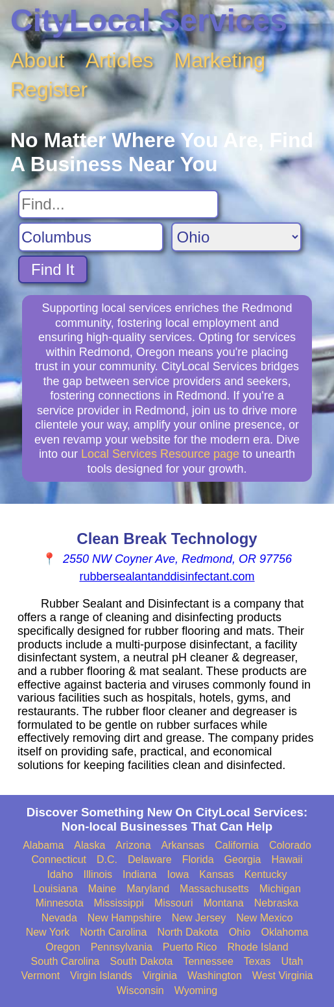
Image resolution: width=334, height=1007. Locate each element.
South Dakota (141, 961)
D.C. (107, 859)
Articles (120, 60)
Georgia (242, 859)
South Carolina (65, 961)
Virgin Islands (101, 975)
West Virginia (282, 975)
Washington (214, 975)
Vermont (40, 975)
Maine (102, 888)
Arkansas (183, 845)
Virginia (160, 975)
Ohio (240, 932)
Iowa (178, 874)
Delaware (150, 859)
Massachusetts (214, 888)
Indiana (140, 874)
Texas (257, 961)
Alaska (89, 845)
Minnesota (60, 902)
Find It (53, 269)
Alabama (43, 845)
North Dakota (187, 932)
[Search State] (236, 237)
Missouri (173, 902)
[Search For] (118, 204)
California (237, 845)
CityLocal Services (148, 20)
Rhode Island (257, 947)
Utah (292, 961)
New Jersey (199, 917)
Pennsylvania (121, 947)
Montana (223, 902)
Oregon (62, 947)
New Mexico (264, 917)
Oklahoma (284, 932)
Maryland (147, 888)
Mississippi (119, 902)
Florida (198, 859)
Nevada (59, 917)
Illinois (98, 874)
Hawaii (286, 859)
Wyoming (196, 990)
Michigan (280, 888)
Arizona (132, 845)
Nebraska (276, 902)
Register (49, 89)
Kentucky (266, 874)
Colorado (290, 845)
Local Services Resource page (160, 453)
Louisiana (55, 888)
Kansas (216, 874)
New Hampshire (124, 917)
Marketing (220, 60)
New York (48, 932)
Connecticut (59, 859)
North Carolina (113, 932)
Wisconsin (140, 990)
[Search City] (90, 237)
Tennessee (208, 961)
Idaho (60, 874)
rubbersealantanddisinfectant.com (166, 576)
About (37, 60)
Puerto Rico (190, 947)
